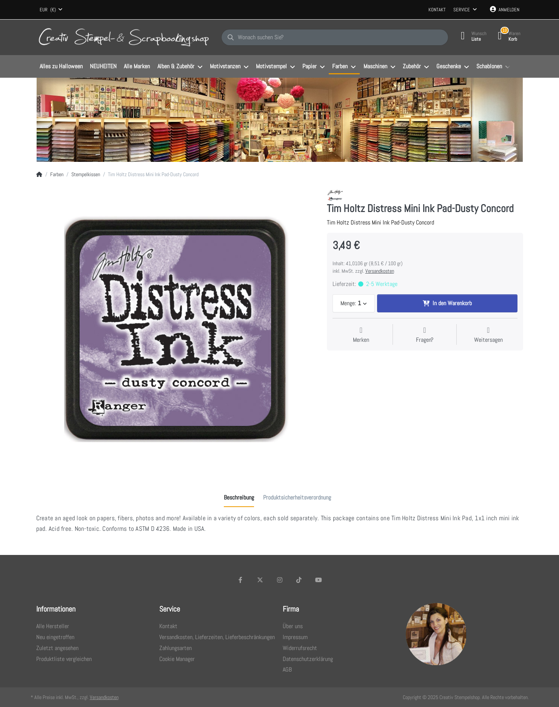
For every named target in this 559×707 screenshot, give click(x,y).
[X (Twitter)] (260, 580)
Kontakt (437, 9)
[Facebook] (241, 580)
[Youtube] (318, 580)
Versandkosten (379, 270)
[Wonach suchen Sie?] (334, 37)
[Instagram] (279, 580)
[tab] (239, 497)
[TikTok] (299, 580)
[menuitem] (61, 66)
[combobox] (51, 10)
